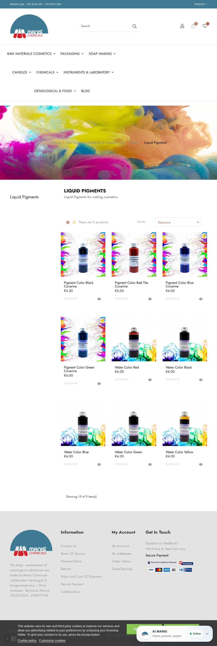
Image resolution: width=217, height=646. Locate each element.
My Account (120, 544)
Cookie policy (27, 640)
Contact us (68, 544)
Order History (121, 559)
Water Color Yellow (179, 450)
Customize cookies (52, 640)
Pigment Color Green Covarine (79, 367)
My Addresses (121, 551)
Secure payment (72, 582)
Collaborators (70, 590)
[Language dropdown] (201, 4)
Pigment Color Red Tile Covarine (131, 283)
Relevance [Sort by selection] (179, 220)
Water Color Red (127, 366)
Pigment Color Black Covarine (78, 283)
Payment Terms (71, 559)
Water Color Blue (76, 450)
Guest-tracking (122, 567)
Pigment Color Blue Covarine (179, 283)
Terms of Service (73, 551)
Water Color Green (128, 450)
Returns (66, 567)
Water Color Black (179, 366)
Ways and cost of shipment (81, 574)
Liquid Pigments (24, 195)
